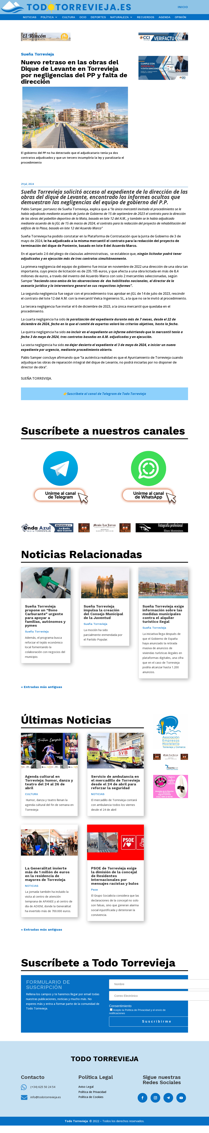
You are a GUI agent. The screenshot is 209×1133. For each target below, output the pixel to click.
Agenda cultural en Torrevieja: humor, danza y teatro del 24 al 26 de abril (49, 782)
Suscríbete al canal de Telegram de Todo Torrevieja (106, 393)
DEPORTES (98, 17)
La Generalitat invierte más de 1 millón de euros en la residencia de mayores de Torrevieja (47, 874)
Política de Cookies (90, 1097)
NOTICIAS (29, 17)
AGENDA (164, 17)
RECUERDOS (145, 17)
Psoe (94, 889)
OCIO (82, 17)
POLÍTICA (47, 17)
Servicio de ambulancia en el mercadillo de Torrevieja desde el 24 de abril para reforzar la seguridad (115, 782)
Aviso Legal (86, 1087)
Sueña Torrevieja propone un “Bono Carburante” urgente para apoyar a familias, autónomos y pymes (45, 615)
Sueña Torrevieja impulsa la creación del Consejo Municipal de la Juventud (103, 612)
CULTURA (68, 17)
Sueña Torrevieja (37, 54)
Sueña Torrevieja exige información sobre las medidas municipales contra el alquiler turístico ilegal (163, 614)
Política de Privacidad (137, 1009)
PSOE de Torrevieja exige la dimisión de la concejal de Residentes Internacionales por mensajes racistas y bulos (114, 876)
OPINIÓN (180, 17)
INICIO (183, 7)
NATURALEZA (119, 17)
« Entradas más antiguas (41, 687)
